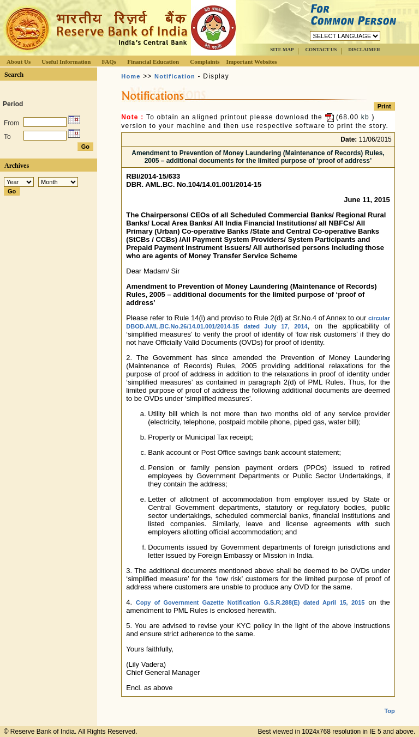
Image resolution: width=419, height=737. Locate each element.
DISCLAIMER (364, 49)
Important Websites (251, 61)
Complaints (204, 61)
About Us (19, 61)
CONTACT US (321, 49)
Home (130, 76)
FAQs (108, 61)
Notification (174, 76)
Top (389, 702)
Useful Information (66, 61)
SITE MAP (282, 49)
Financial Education (153, 61)
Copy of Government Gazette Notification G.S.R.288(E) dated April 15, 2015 (250, 602)
